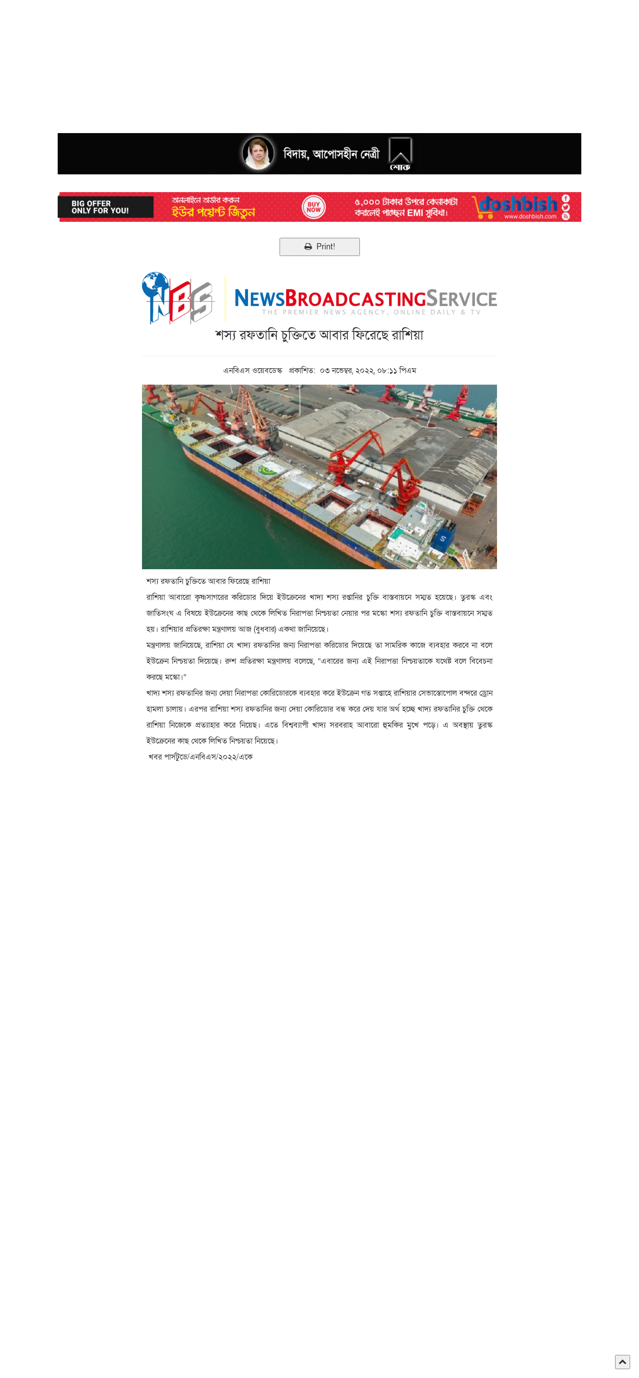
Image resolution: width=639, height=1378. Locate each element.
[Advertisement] (266, 62)
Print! (319, 247)
